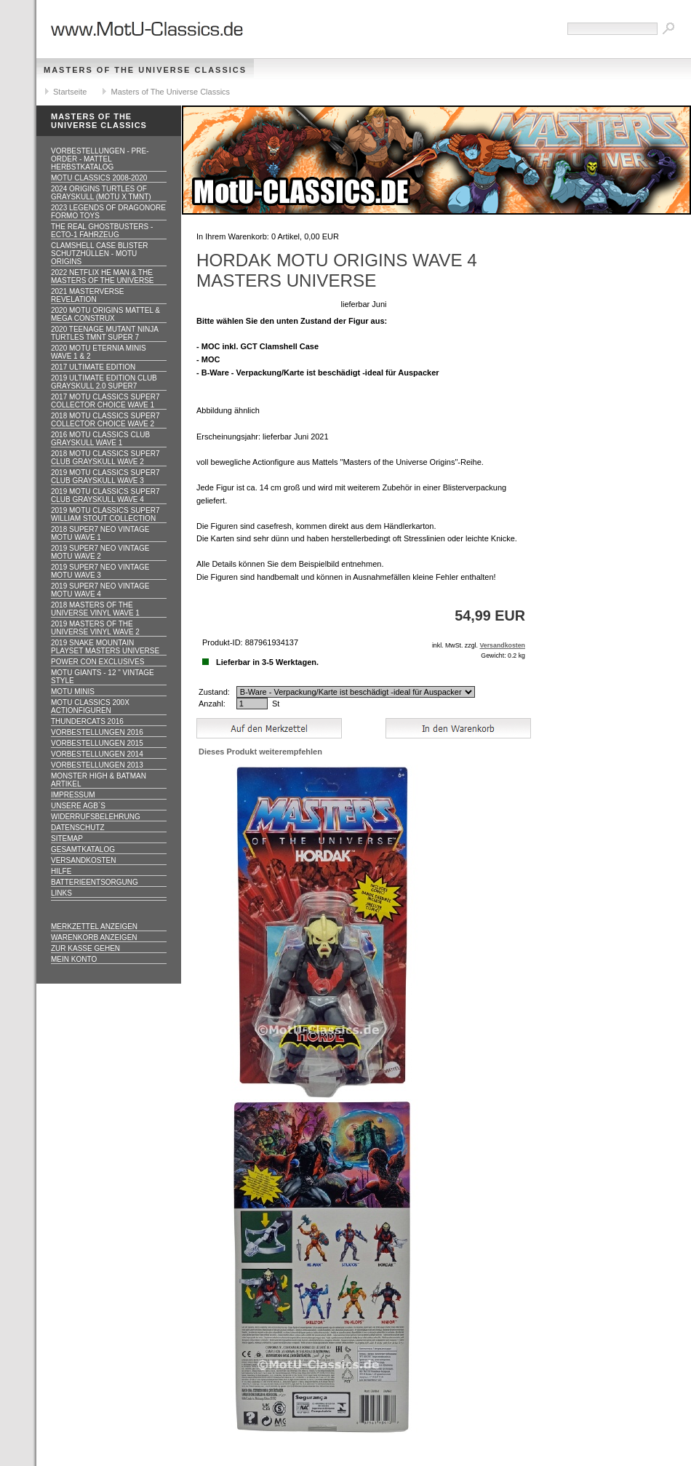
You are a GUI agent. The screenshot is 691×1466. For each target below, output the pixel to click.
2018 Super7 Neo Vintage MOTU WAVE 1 (100, 533)
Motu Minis (73, 692)
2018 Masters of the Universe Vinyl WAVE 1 (95, 609)
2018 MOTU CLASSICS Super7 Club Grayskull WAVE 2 (105, 458)
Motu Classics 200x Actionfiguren (90, 706)
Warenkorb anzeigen (94, 937)
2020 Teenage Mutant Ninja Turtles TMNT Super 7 (105, 333)
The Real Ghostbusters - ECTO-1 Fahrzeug (102, 231)
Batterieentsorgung (94, 882)
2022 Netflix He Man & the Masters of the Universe (102, 276)
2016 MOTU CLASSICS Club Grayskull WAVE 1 (100, 439)
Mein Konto (74, 959)
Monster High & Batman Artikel (98, 780)
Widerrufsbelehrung (95, 817)
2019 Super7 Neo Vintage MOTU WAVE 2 (100, 552)
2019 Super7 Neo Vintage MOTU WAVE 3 (100, 571)
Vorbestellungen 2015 (97, 743)
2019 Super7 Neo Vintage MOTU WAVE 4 (100, 590)
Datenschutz (78, 828)
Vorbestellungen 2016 (97, 732)
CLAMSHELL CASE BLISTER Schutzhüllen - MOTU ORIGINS (99, 254)
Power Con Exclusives (97, 662)
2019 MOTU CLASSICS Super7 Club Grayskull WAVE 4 (105, 495)
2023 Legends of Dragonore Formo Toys (108, 212)
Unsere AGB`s (78, 806)
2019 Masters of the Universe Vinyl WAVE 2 (95, 628)
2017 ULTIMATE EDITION (93, 367)
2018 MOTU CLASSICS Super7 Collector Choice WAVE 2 (105, 420)
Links (61, 893)
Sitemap (67, 838)
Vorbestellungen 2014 (97, 754)
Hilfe (61, 871)
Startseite (70, 91)
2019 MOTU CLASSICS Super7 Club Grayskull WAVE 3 (105, 477)
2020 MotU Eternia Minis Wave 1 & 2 (98, 352)
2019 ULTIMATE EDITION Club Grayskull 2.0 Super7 (104, 382)
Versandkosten (83, 860)
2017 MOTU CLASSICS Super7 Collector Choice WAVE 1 (105, 401)
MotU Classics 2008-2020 (99, 178)
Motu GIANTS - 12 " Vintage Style (102, 677)
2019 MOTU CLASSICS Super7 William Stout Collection (105, 514)
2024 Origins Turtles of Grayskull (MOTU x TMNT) (101, 193)
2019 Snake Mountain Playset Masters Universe (105, 647)
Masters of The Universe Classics (145, 69)
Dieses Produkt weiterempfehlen (260, 751)
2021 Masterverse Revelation (87, 295)
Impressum (73, 795)
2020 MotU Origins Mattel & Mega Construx (105, 314)
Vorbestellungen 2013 (97, 765)
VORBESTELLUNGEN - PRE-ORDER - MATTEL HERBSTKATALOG (99, 159)
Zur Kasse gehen (85, 948)
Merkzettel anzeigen (94, 927)
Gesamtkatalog (83, 849)
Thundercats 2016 (87, 721)
